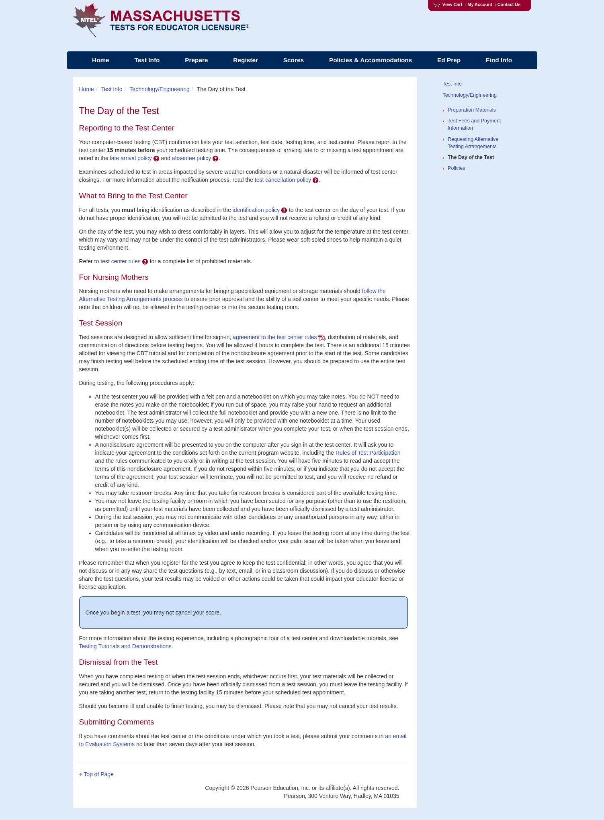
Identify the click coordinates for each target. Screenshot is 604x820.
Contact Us (509, 4)
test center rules (124, 261)
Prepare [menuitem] (196, 60)
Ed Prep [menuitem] (449, 60)
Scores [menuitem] (293, 60)
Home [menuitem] (100, 60)
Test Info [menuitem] (147, 60)
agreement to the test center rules (279, 337)
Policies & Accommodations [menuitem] (370, 60)
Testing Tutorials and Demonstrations (125, 646)
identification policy (260, 210)
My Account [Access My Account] (479, 4)
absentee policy (195, 158)
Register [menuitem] (245, 60)
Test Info (112, 89)
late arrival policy (135, 158)
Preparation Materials (472, 110)
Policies (456, 168)
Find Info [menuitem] (499, 60)
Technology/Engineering (159, 89)
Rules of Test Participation (368, 453)
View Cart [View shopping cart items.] (447, 4)
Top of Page (99, 774)
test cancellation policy (287, 180)
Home (86, 89)
